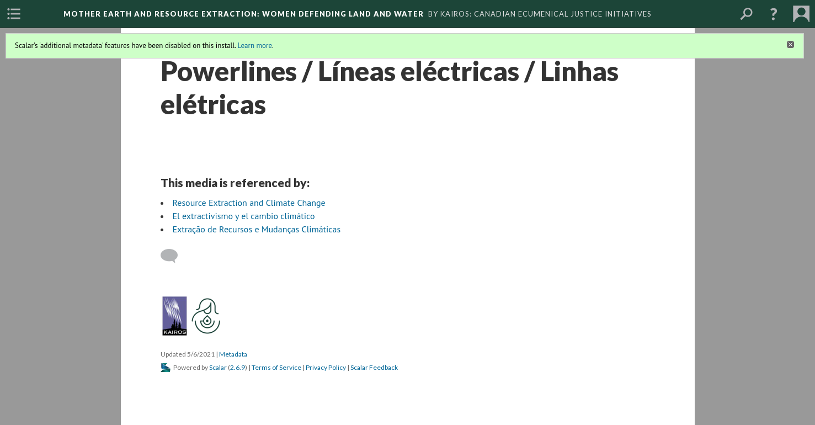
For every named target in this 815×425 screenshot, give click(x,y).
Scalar (218, 367)
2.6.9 (237, 367)
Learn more (254, 45)
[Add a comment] (174, 256)
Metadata (233, 354)
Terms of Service (276, 367)
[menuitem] (14, 14)
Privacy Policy (326, 367)
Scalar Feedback (374, 367)
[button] (773, 14)
